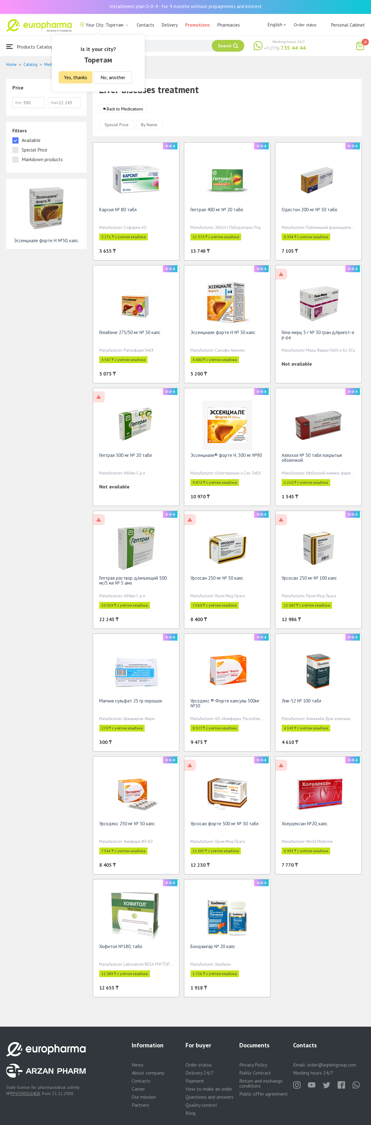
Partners (140, 1105)
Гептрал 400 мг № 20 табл (216, 212)
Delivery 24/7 (200, 1073)
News (137, 1065)
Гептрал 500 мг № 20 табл (125, 457)
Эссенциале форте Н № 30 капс (222, 334)
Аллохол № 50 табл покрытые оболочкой (312, 459)
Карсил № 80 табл (118, 212)
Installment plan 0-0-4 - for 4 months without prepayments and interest (185, 6)
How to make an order (209, 1089)
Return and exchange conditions (261, 1083)
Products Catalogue (32, 46)
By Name (149, 127)
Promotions (197, 25)
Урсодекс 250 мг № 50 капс (127, 826)
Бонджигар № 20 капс (212, 948)
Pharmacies (228, 25)
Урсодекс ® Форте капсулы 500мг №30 (224, 705)
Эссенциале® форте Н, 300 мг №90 (226, 457)
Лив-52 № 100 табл (301, 703)
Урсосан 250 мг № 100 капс (309, 580)
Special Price (116, 127)
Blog (190, 1113)
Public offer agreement (263, 1094)
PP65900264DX (26, 1093)
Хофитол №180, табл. (121, 948)
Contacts (145, 25)
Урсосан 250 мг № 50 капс (216, 580)
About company (148, 1073)
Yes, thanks (75, 77)
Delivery (170, 25)
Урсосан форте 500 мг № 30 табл (224, 826)
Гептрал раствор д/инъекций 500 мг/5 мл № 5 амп (133, 582)
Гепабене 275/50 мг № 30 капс (129, 334)
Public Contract (255, 1073)
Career (138, 1089)
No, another (112, 77)
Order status (305, 25)
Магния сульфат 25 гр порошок (130, 703)
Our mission (144, 1097)
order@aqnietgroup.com (331, 1065)
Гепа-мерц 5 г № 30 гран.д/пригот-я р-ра (318, 337)
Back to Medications (125, 111)
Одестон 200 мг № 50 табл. (310, 212)
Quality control (201, 1105)
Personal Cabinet (348, 25)
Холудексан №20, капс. (305, 826)
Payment (195, 1081)
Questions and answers (209, 1097)
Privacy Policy (253, 1065)
